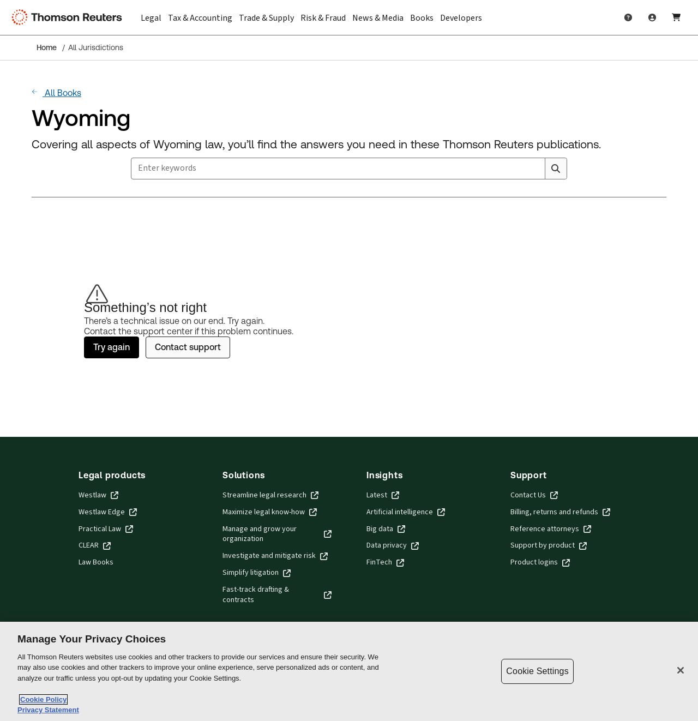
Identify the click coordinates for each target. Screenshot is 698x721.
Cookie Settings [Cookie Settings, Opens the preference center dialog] (537, 671)
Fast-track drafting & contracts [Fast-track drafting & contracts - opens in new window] (277, 595)
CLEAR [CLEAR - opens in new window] (95, 545)
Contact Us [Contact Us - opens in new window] (534, 495)
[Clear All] (534, 168)
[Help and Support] (628, 17)
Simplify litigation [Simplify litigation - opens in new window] (256, 573)
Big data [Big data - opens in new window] (385, 529)
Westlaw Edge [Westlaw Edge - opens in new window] (108, 512)
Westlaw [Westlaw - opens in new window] (98, 495)
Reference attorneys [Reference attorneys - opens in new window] (550, 529)
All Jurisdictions (95, 47)
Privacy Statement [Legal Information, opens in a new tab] (48, 710)
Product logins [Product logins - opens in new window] (540, 562)
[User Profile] (652, 17)
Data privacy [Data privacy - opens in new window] (392, 545)
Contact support (188, 347)
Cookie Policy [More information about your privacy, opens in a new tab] (43, 699)
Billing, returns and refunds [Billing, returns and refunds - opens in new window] (560, 512)
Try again (111, 347)
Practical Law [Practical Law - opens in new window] (106, 529)
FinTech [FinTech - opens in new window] (385, 562)
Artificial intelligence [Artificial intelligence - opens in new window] (405, 512)
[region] (349, 671)
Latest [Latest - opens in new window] (382, 495)
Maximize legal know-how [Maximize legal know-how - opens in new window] (269, 512)
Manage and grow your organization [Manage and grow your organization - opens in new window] (277, 534)
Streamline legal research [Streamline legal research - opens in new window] (270, 495)
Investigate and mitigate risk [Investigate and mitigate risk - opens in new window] (275, 556)
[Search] (556, 168)
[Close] (681, 670)
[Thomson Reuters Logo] (70, 17)
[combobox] (349, 168)
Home (47, 47)
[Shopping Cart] (676, 17)
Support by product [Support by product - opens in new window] (548, 545)
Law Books (96, 562)
